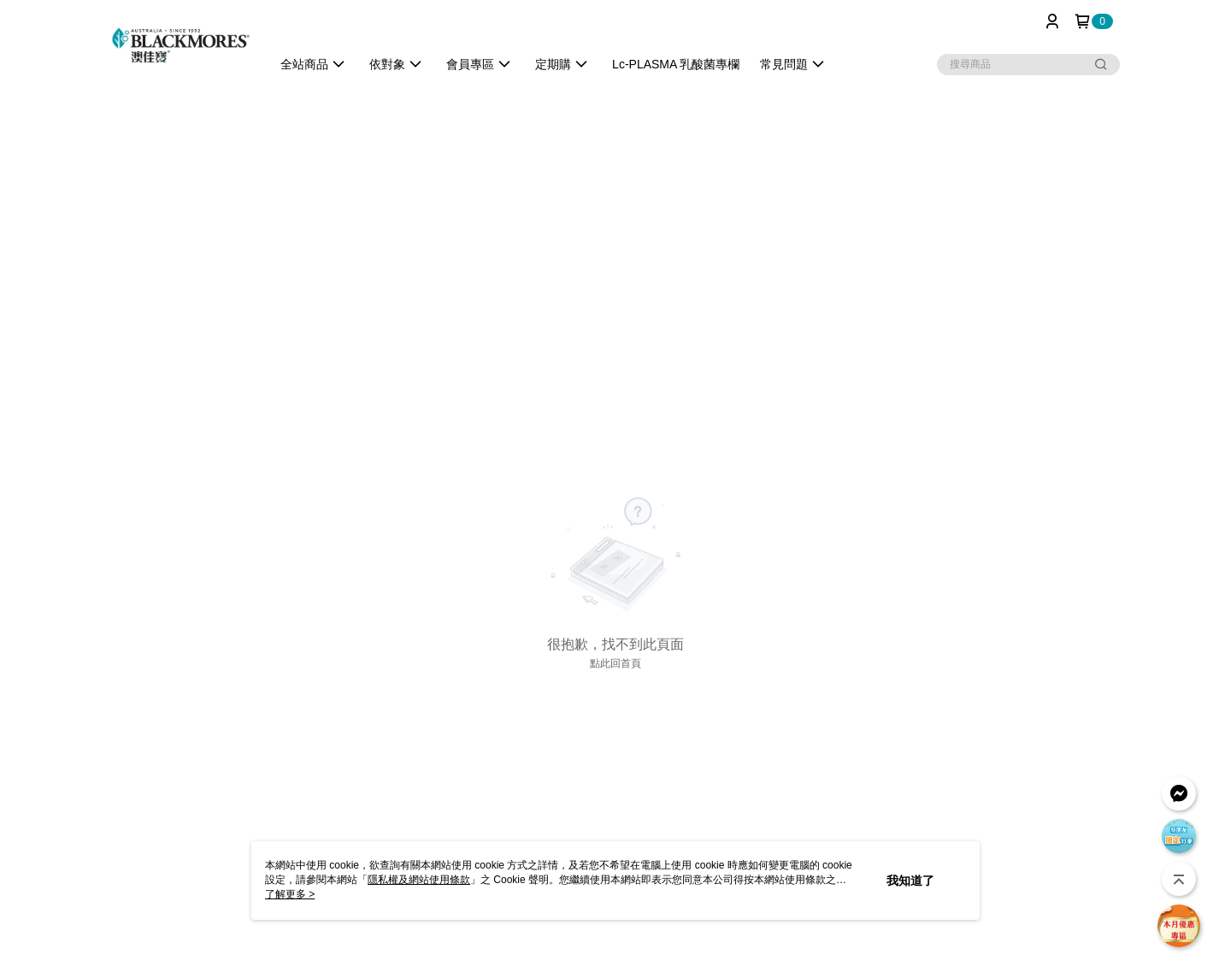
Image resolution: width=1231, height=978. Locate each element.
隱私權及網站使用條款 (419, 880)
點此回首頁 (615, 663)
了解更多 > (290, 894)
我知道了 (910, 880)
